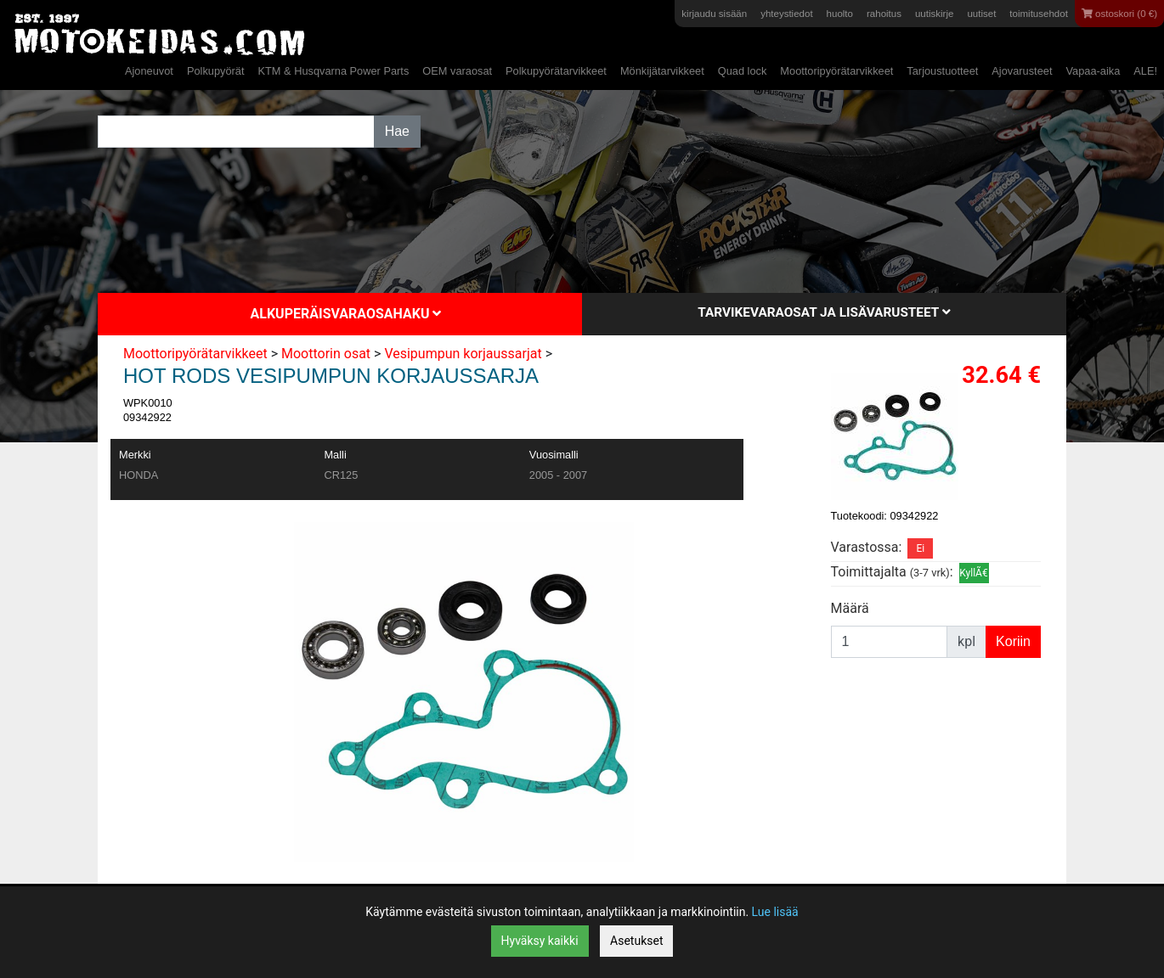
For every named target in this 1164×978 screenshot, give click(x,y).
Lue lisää (775, 912)
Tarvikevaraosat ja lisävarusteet (824, 312)
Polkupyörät (216, 71)
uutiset (981, 13)
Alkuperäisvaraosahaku (346, 314)
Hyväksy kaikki (540, 940)
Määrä (850, 608)
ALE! (1145, 71)
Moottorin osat (325, 354)
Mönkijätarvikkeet (662, 71)
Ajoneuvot (149, 71)
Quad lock (742, 71)
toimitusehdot (1038, 13)
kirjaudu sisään (714, 13)
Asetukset (636, 940)
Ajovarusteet (1022, 71)
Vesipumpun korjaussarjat (462, 354)
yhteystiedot (786, 13)
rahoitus (884, 13)
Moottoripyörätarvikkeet (836, 71)
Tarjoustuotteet (942, 71)
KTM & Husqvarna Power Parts (333, 71)
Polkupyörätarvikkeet (556, 71)
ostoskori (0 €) (1119, 13)
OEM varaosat (457, 71)
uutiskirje (934, 13)
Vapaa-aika (1092, 71)
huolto (840, 13)
